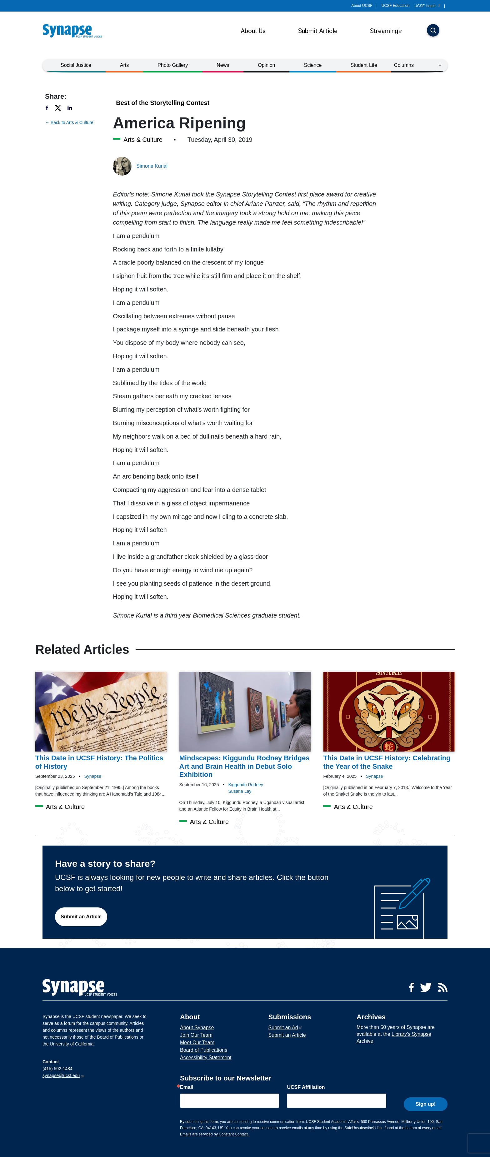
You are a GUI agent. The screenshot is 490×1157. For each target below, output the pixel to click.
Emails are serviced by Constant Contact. (214, 1134)
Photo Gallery (173, 65)
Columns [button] (404, 65)
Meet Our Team (197, 1042)
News (223, 65)
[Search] (433, 31)
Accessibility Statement (206, 1057)
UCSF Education (395, 5)
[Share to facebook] (50, 108)
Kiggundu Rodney (245, 784)
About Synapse (197, 1027)
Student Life (363, 65)
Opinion (266, 65)
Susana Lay (239, 791)
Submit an (285, 1027)
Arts (124, 65)
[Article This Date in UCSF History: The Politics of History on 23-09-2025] (101, 721)
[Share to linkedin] (73, 108)
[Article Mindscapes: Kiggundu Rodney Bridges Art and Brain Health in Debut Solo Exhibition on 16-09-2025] (245, 725)
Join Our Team (196, 1035)
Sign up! (426, 1099)
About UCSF (361, 5)
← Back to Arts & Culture (69, 122)
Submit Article (318, 31)
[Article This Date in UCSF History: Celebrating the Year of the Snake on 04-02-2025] (389, 721)
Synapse (92, 776)
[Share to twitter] (60, 108)
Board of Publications (203, 1050)
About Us (253, 31)
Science (313, 65)
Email (186, 1087)
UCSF (427, 6)
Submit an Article (81, 916)
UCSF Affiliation (306, 1087)
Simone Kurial (152, 166)
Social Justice (76, 65)
